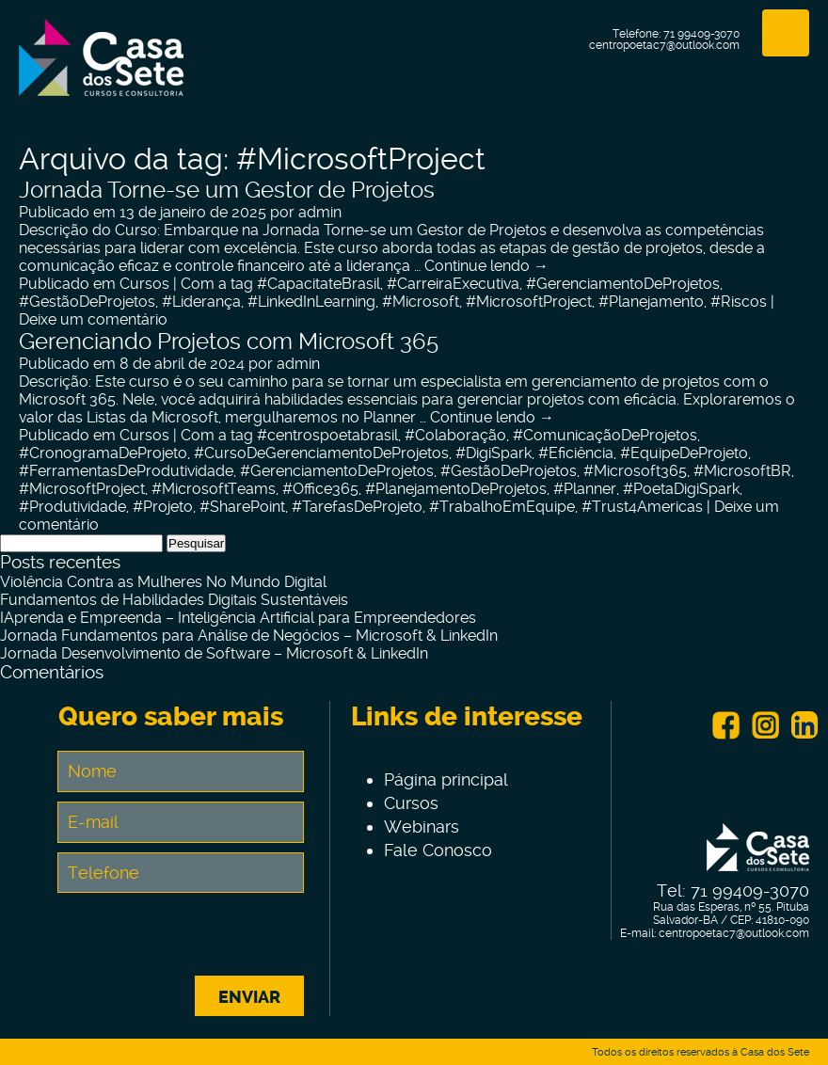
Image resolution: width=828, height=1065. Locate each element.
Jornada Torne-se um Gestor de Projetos (227, 190)
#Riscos (738, 301)
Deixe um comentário (93, 319)
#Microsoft (420, 301)
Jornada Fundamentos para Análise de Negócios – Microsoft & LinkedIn (249, 635)
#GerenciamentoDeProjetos (623, 284)
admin (320, 212)
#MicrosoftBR (742, 471)
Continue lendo (486, 266)
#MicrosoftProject (529, 301)
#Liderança (201, 301)
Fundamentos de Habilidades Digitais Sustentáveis (174, 600)
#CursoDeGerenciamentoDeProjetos (321, 453)
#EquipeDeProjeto (684, 453)
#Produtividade (72, 507)
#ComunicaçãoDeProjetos (605, 435)
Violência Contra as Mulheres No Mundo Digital (163, 582)
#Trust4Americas (642, 507)
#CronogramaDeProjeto (103, 453)
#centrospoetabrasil (327, 435)
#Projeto (163, 507)
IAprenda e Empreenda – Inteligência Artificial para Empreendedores (238, 618)
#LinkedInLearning (311, 301)
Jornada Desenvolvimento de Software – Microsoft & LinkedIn (214, 653)
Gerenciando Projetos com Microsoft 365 (228, 341)
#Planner (584, 489)
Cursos (144, 284)
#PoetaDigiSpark (681, 489)
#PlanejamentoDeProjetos (456, 489)
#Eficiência (575, 453)
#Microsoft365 (635, 471)
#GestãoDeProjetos (87, 301)
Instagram (765, 725)
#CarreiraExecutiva (453, 284)
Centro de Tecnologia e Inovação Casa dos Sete (101, 69)
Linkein (804, 725)
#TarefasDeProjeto (357, 507)
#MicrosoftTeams (213, 489)
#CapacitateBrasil (318, 284)
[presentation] (201, 939)
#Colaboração (455, 435)
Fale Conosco (438, 850)
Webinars (421, 826)
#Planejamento (651, 301)
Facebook (725, 725)
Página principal (446, 779)
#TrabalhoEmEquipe (502, 507)
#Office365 (320, 489)
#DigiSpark (493, 453)
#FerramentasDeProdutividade (126, 471)
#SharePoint (242, 507)
